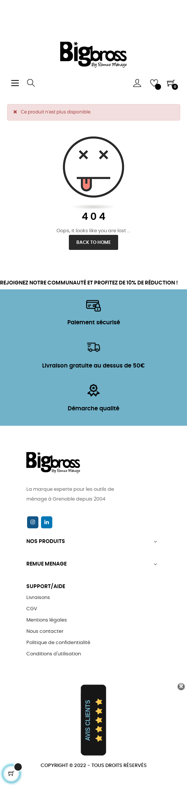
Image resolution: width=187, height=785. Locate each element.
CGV (31, 609)
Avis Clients (88, 720)
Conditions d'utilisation (53, 654)
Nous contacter (45, 631)
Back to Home (93, 242)
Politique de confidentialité (58, 642)
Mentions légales (46, 620)
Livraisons (38, 597)
